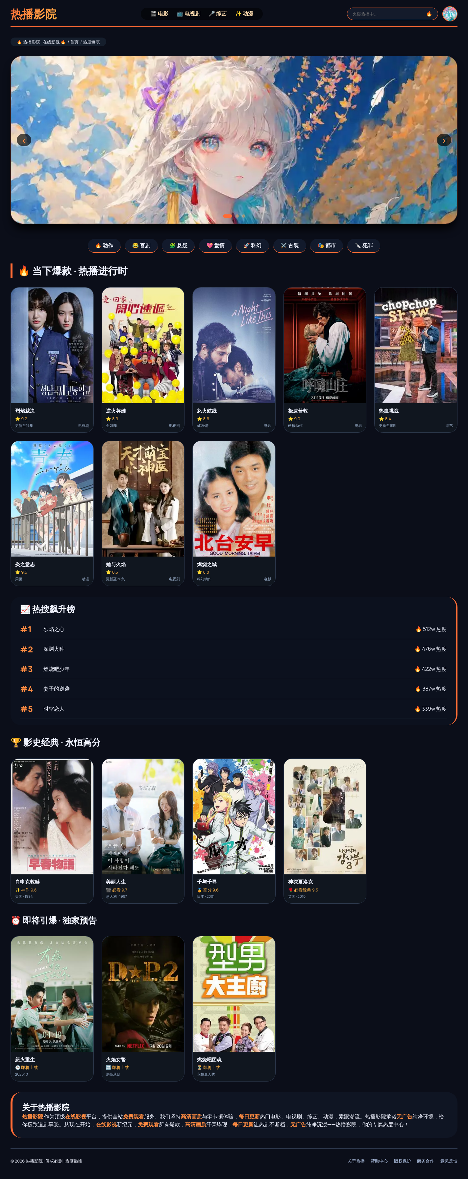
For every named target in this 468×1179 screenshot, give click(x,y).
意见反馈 (448, 1161)
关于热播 (356, 1161)
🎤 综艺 (218, 13)
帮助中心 (379, 1161)
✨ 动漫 (244, 13)
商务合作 (425, 1161)
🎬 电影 (159, 13)
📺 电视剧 (188, 13)
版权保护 (402, 1161)
